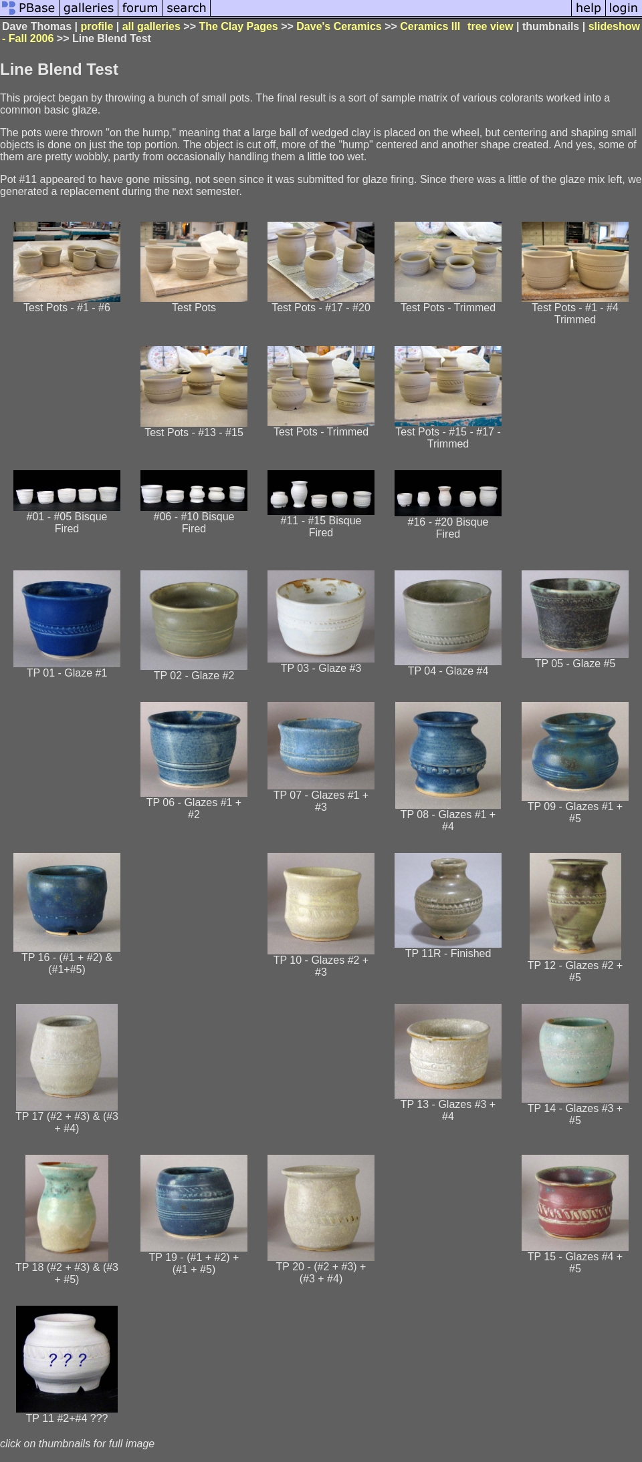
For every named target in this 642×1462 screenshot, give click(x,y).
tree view (490, 26)
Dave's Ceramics (338, 26)
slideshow (614, 26)
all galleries (151, 26)
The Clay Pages (238, 26)
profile (96, 26)
